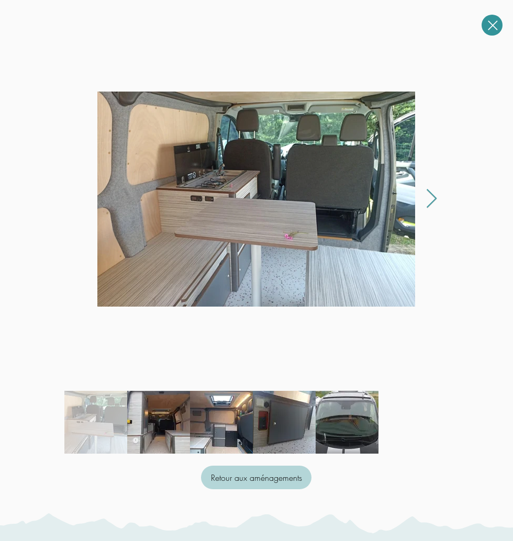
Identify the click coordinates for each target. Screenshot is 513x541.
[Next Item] (432, 199)
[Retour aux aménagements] (256, 477)
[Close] (492, 25)
